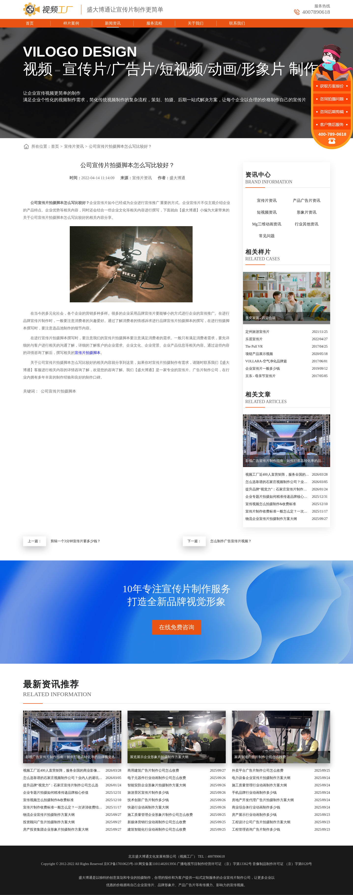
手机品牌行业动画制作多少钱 (254, 792)
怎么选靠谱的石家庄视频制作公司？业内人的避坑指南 (277, 482)
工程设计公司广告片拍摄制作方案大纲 (261, 822)
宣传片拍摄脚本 (87, 353)
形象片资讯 (306, 212)
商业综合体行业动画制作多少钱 (256, 807)
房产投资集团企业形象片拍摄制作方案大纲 (55, 829)
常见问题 (267, 236)
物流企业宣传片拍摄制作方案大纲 (271, 519)
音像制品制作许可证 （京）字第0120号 (282, 864)
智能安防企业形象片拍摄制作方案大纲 (156, 785)
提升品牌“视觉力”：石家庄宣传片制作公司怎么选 (277, 489)
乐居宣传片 (254, 339)
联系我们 (237, 23)
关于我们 (195, 23)
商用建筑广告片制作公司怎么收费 (153, 770)
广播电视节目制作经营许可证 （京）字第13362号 (214, 864)
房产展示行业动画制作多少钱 (254, 815)
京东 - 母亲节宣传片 (260, 376)
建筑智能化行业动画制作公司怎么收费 (156, 829)
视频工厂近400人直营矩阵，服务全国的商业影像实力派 (277, 474)
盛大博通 (85, 878)
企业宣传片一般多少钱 (262, 368)
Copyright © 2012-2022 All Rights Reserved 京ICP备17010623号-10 (89, 864)
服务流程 (154, 23)
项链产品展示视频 (259, 354)
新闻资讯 (113, 23)
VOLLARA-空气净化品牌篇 (266, 361)
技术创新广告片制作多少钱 (148, 800)
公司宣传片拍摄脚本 (58, 391)
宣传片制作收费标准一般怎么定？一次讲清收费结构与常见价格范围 (277, 511)
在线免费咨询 (176, 627)
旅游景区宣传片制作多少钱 (148, 792)
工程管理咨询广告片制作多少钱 (256, 829)
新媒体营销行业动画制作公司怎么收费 (156, 822)
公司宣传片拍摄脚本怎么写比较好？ (120, 146)
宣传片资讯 (74, 146)
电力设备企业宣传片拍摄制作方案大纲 (261, 778)
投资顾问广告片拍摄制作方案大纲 (49, 822)
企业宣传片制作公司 (235, 878)
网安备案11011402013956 (157, 864)
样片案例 (71, 23)
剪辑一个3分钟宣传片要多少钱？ (75, 541)
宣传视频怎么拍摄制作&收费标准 (270, 504)
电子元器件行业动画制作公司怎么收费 (156, 778)
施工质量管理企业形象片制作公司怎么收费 (160, 815)
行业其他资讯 (306, 224)
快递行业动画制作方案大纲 (148, 807)
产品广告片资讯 (306, 200)
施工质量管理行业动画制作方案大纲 (259, 785)
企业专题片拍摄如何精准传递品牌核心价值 (277, 497)
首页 (30, 23)
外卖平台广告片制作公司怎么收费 (257, 770)
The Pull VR (254, 346)
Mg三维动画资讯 (266, 224)
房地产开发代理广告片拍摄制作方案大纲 (263, 800)
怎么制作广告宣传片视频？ (231, 541)
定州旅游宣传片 (257, 332)
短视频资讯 (267, 212)
